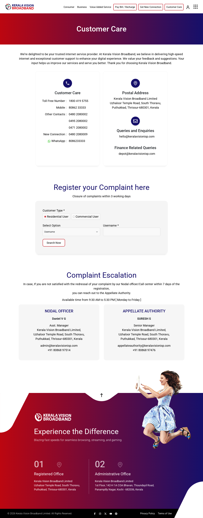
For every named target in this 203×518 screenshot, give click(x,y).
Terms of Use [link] (165, 513)
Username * (111, 225)
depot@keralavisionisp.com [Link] (137, 153)
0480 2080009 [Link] (78, 134)
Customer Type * (54, 210)
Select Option (51, 225)
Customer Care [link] (174, 7)
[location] (59, 464)
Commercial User (86, 216)
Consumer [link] (69, 7)
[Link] (188, 7)
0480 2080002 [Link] (78, 114)
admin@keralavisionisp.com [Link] (59, 345)
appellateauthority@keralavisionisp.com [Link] (144, 345)
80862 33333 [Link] (77, 107)
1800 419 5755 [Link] (78, 101)
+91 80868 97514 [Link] (59, 350)
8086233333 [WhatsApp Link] (77, 141)
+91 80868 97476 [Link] (144, 350)
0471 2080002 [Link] (78, 127)
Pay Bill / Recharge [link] (125, 7)
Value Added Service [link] (100, 7)
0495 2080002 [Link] (78, 121)
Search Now (54, 242)
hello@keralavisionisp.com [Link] (137, 136)
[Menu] (195, 6)
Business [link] (82, 7)
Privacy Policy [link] (147, 513)
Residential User (56, 216)
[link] (19, 7)
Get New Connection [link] (150, 7)
